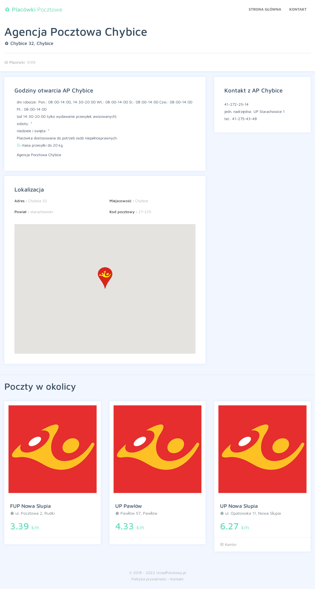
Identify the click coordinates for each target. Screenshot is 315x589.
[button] (105, 278)
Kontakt (298, 9)
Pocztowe (33, 9)
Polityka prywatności (148, 579)
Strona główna (265, 9)
